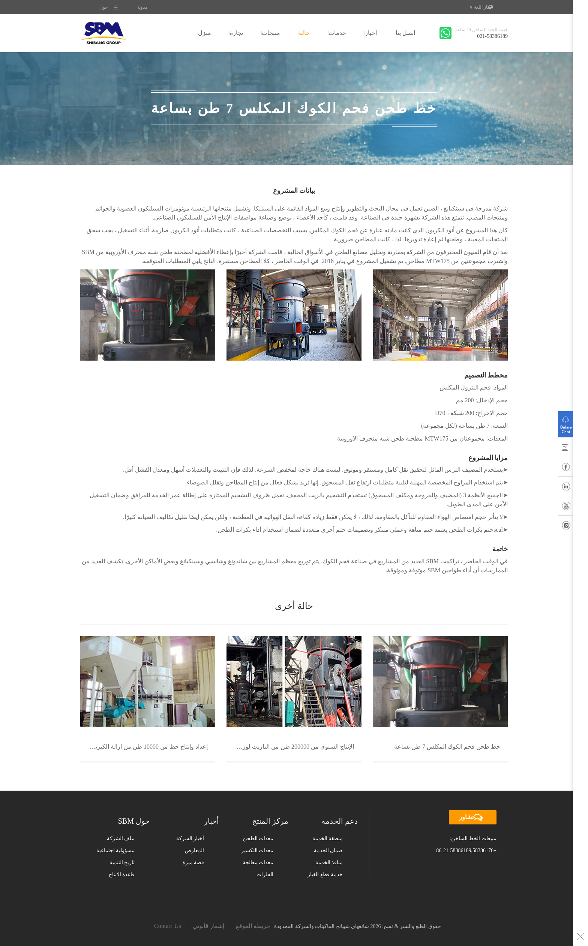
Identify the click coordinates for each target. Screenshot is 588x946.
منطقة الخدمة (327, 838)
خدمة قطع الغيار (325, 874)
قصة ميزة (193, 862)
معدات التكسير (257, 850)
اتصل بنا (405, 33)
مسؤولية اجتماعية (115, 850)
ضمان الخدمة (328, 850)
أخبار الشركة (190, 838)
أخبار (371, 33)
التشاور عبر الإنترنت (565, 422)
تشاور (472, 817)
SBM (103, 33)
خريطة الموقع (253, 926)
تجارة (236, 33)
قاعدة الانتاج (122, 874)
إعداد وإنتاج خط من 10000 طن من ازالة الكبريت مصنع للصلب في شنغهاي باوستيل (144, 746)
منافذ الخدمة (329, 862)
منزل (204, 33)
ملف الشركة (121, 838)
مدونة (142, 7)
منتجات (271, 33)
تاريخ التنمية (122, 862)
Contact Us (167, 926)
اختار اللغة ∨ (481, 7)
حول (103, 7)
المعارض (194, 850)
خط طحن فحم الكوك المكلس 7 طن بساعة (447, 746)
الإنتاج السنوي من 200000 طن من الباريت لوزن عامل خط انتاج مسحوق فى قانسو (290, 746)
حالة (304, 33)
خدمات (337, 33)
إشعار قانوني (208, 926)
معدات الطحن (258, 838)
